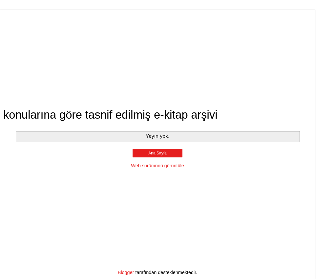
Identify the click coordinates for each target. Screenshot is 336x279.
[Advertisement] (157, 56)
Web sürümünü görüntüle (157, 165)
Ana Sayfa (157, 153)
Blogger (126, 272)
